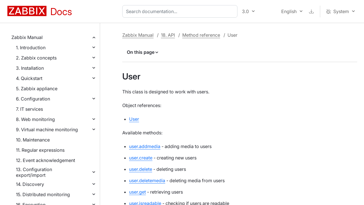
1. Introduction (31, 47)
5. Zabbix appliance (36, 88)
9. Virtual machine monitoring (47, 129)
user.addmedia (144, 146)
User (134, 119)
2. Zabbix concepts (36, 58)
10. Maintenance (33, 140)
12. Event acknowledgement (45, 160)
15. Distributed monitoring (43, 194)
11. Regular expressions (40, 150)
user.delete (140, 169)
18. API (168, 35)
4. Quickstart (29, 78)
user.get (137, 192)
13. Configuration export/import (34, 172)
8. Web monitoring (35, 119)
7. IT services (29, 109)
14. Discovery (30, 184)
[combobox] (181, 11)
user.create (140, 158)
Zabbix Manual (27, 37)
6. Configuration (33, 99)
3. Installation (30, 68)
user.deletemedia (147, 180)
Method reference (201, 35)
